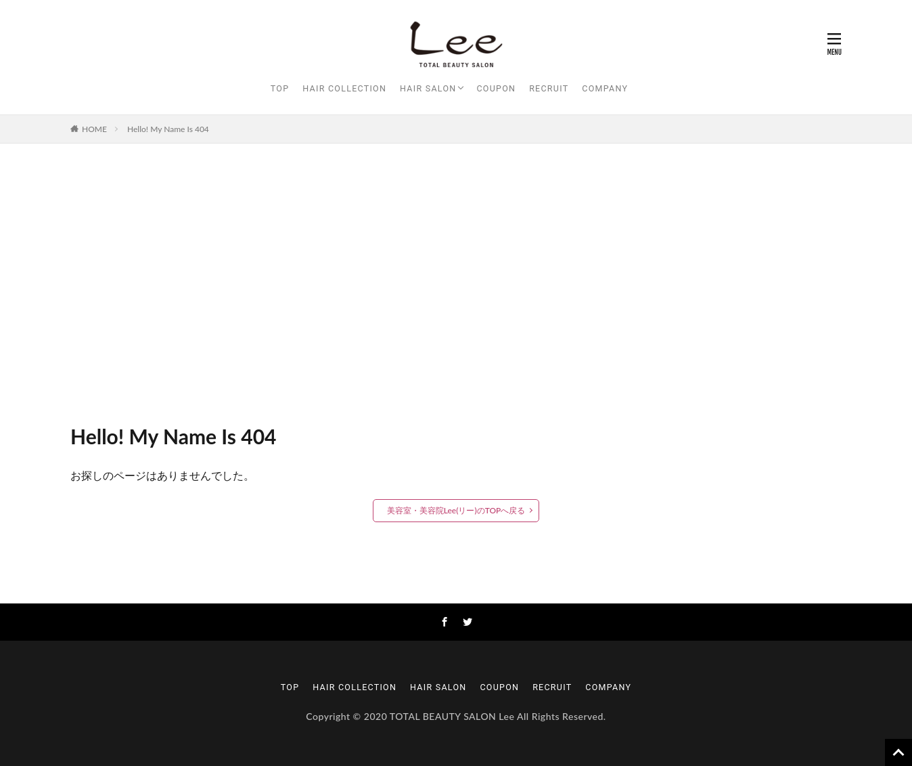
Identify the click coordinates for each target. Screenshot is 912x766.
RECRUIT (548, 88)
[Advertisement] (456, 279)
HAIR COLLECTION (344, 88)
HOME (94, 129)
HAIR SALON (428, 88)
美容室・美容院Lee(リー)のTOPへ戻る (456, 510)
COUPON (496, 88)
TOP (280, 88)
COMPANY (605, 88)
